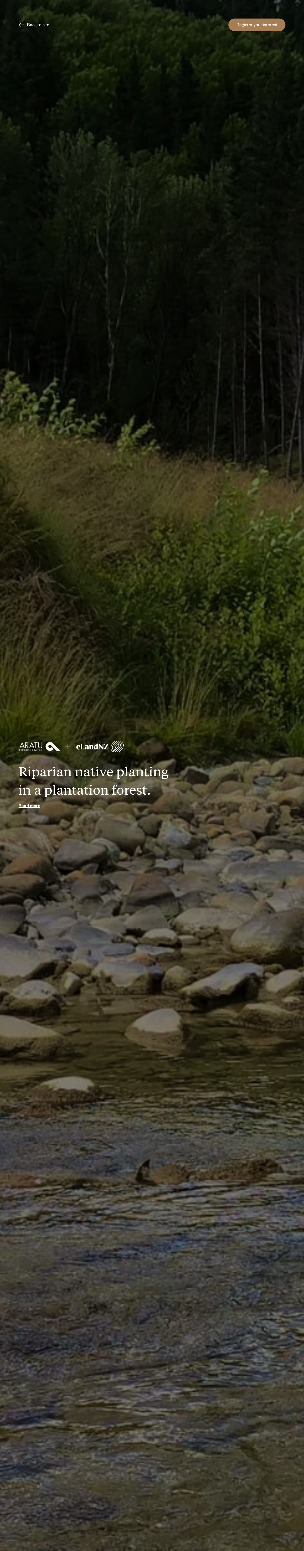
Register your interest (257, 25)
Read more (29, 806)
